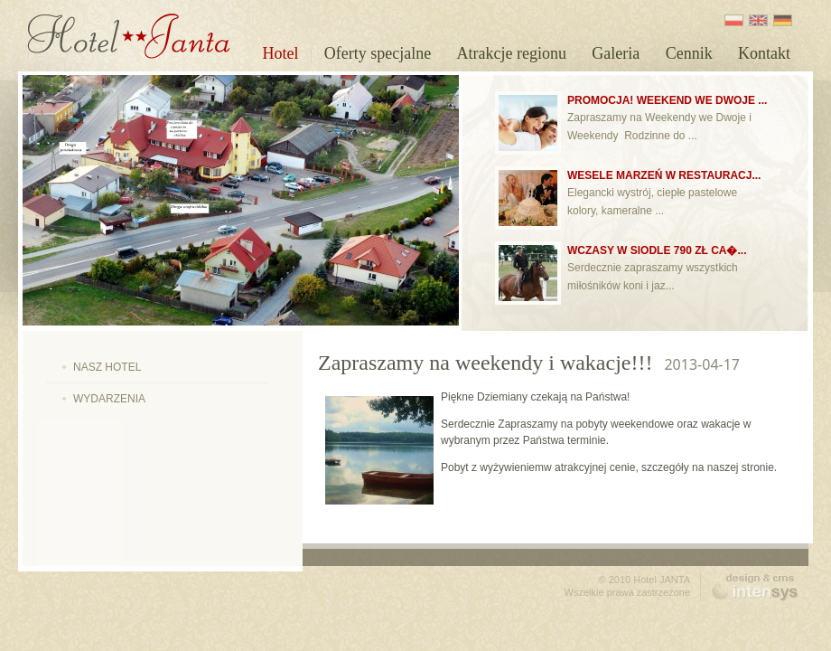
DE (782, 20)
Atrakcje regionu (511, 53)
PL (733, 20)
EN (758, 20)
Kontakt (764, 53)
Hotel (280, 53)
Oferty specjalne (377, 53)
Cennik (689, 53)
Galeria (616, 53)
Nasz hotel (107, 367)
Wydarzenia (109, 398)
